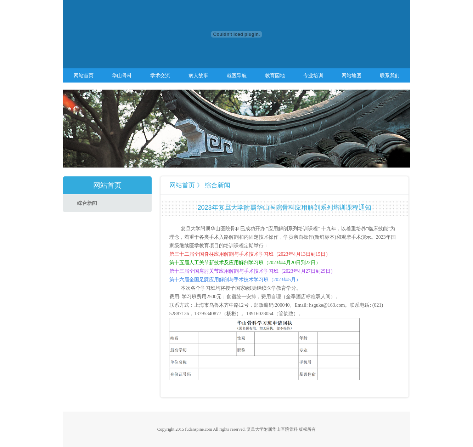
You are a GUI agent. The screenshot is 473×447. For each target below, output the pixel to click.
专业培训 (313, 75)
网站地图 (351, 75)
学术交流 (160, 75)
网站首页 (84, 75)
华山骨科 (122, 75)
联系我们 (390, 75)
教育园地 (275, 75)
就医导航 (237, 75)
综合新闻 (87, 203)
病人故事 (198, 75)
